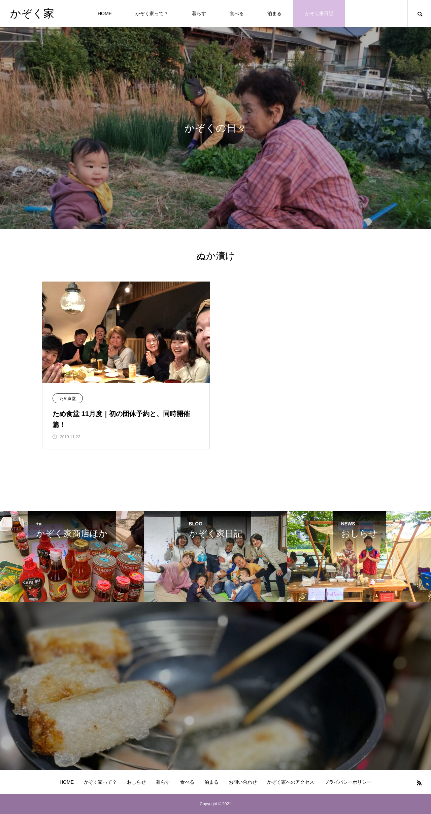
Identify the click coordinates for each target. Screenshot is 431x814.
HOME (105, 13)
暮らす (199, 13)
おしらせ (136, 782)
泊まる (274, 13)
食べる (237, 13)
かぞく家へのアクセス (290, 782)
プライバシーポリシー (347, 782)
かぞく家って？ (151, 13)
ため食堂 (68, 398)
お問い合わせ (243, 782)
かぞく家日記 (319, 13)
